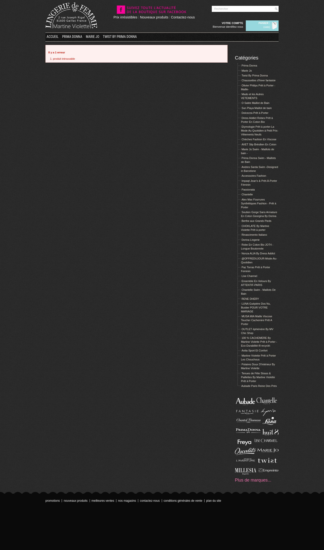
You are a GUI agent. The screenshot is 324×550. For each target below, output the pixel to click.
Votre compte (232, 23)
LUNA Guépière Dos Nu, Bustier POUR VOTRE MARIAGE (256, 307)
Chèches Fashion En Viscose (258, 139)
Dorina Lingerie (250, 239)
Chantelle (247, 194)
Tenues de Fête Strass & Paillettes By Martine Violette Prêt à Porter (258, 377)
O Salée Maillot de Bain (255, 102)
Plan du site (213, 500)
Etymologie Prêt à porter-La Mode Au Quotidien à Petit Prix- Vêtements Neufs (259, 130)
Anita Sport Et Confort (254, 350)
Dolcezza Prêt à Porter (254, 112)
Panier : (264, 23)
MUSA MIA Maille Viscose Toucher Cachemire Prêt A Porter (256, 320)
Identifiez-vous (234, 26)
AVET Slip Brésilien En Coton (258, 144)
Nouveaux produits (154, 17)
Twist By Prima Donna (120, 37)
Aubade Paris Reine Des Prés (259, 385)
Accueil (53, 37)
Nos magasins (127, 500)
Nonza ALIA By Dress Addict (258, 253)
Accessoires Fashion (253, 175)
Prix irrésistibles (125, 17)
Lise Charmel (249, 276)
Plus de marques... (253, 480)
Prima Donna (72, 37)
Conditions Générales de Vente (183, 500)
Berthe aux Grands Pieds (256, 220)
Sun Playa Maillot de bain (256, 108)
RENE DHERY (250, 298)
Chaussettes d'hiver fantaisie (258, 80)
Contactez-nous (183, 17)
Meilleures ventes (103, 500)
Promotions (52, 500)
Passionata (248, 189)
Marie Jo (92, 37)
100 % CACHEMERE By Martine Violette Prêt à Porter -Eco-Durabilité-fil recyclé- (259, 341)
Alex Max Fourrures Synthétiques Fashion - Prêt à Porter (258, 203)
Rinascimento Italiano (254, 234)
